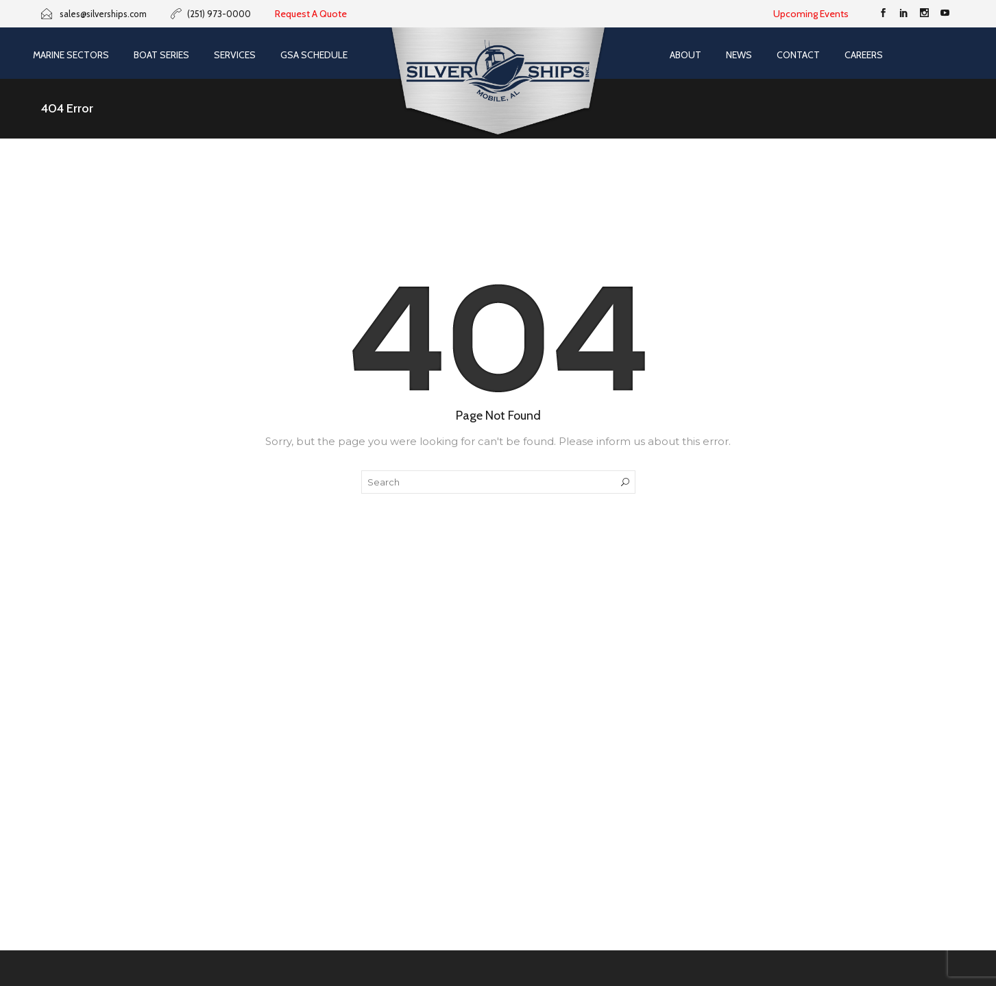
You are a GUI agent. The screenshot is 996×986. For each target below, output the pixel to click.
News (739, 55)
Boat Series (161, 55)
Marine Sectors (71, 55)
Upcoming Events (811, 14)
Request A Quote (311, 14)
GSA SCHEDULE (314, 55)
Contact (798, 55)
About (685, 55)
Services (235, 55)
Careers (864, 55)
